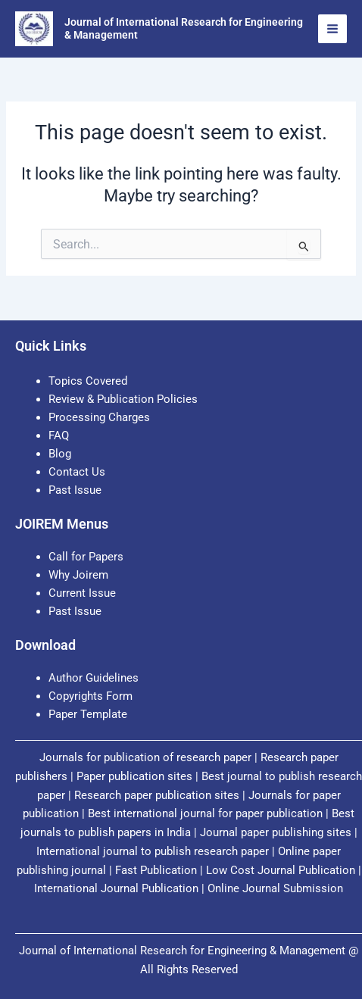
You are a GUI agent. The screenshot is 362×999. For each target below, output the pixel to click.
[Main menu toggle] (332, 28)
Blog (59, 453)
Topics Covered (87, 381)
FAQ (58, 435)
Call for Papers (85, 556)
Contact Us (76, 472)
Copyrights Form (90, 696)
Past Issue (74, 490)
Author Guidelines (93, 678)
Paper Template (87, 714)
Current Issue (82, 593)
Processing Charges (99, 417)
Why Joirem (79, 575)
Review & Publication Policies (123, 399)
